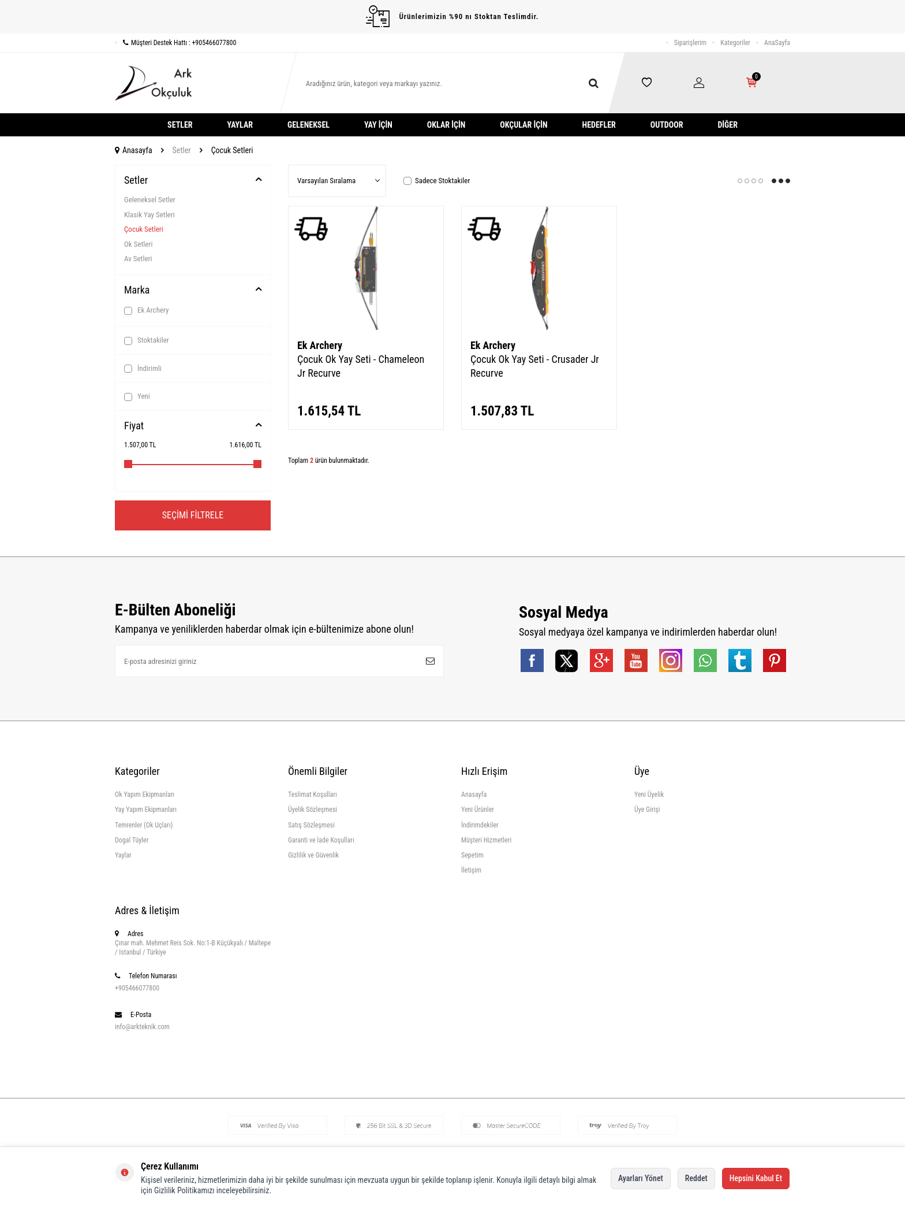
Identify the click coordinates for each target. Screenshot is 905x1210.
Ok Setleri (138, 244)
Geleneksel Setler (149, 199)
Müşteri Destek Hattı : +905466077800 (175, 43)
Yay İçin (378, 124)
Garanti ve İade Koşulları (321, 840)
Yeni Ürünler (477, 810)
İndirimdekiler (480, 825)
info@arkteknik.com (142, 1027)
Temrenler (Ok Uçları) (144, 825)
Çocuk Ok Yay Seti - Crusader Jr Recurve (534, 366)
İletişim (471, 870)
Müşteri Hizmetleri (486, 840)
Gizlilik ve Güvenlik (313, 855)
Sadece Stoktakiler (436, 180)
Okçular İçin (523, 124)
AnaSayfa (777, 43)
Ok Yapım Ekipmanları (144, 794)
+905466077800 (137, 988)
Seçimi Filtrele (193, 515)
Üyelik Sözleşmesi (312, 810)
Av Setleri (138, 258)
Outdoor (666, 124)
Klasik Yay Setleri (149, 214)
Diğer (727, 124)
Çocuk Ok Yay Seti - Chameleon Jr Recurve (360, 366)
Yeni (137, 396)
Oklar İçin (446, 124)
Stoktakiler (146, 340)
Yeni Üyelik (649, 794)
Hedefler (599, 124)
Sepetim (472, 855)
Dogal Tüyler (131, 840)
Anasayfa (133, 150)
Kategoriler (735, 43)
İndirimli (143, 368)
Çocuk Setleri (143, 229)
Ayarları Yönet (640, 1178)
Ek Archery (146, 310)
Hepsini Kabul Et (756, 1178)
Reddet (696, 1178)
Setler (179, 124)
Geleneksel (308, 124)
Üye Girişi (647, 810)
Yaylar (240, 124)
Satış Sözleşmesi (311, 825)
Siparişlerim (690, 43)
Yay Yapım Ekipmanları (146, 810)
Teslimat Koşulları (312, 794)
